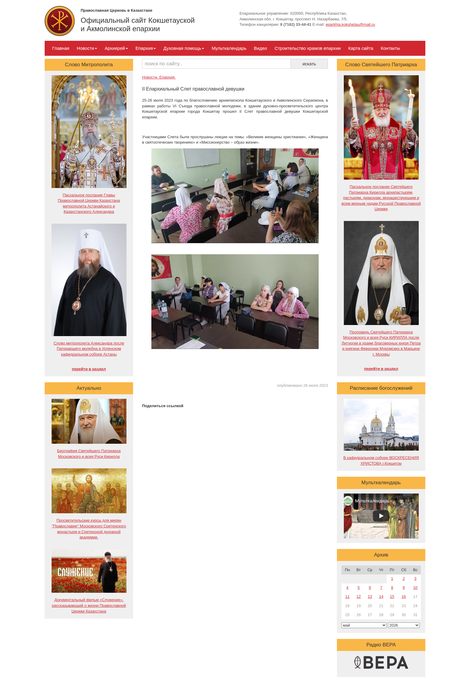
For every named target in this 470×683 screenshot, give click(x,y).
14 (381, 596)
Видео (260, 48)
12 (358, 596)
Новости (87, 48)
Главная (60, 48)
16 (404, 596)
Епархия (145, 48)
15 (392, 596)
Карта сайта (360, 48)
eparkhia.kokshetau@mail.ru (350, 24)
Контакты (390, 48)
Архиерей (116, 48)
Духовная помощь (183, 48)
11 (347, 596)
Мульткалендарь (229, 48)
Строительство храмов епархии (308, 48)
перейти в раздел (89, 369)
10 (415, 587)
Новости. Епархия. (159, 77)
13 (370, 596)
